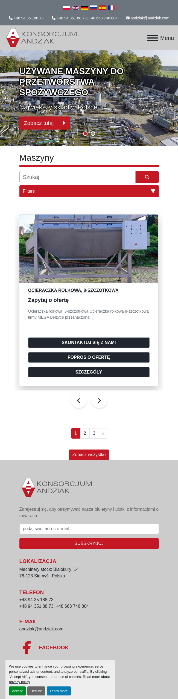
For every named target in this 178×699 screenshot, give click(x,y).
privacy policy (19, 682)
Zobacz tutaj (44, 122)
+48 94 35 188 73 (28, 18)
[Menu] (152, 38)
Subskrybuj (88, 543)
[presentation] (79, 400)
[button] (85, 133)
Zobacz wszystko (89, 454)
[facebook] (89, 647)
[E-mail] (89, 529)
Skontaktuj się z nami (89, 342)
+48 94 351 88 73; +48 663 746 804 (87, 18)
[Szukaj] (77, 177)
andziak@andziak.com (150, 18)
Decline (36, 691)
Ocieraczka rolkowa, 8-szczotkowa (73, 290)
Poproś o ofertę (89, 357)
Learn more (59, 691)
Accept (17, 691)
